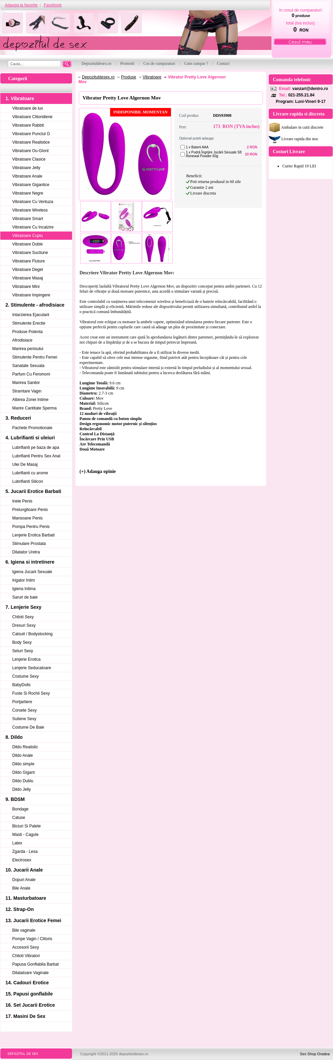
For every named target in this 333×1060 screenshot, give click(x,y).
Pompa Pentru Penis (31, 526)
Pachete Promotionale (32, 427)
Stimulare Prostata (29, 543)
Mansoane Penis (27, 518)
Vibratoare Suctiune (30, 252)
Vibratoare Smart (27, 218)
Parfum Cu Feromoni (31, 374)
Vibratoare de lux (27, 108)
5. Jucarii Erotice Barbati (33, 491)
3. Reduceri (18, 418)
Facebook (53, 5)
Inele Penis (22, 501)
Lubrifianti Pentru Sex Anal (36, 456)
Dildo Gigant (23, 772)
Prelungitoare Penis (30, 509)
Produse (128, 77)
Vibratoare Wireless (30, 210)
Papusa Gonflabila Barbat (35, 964)
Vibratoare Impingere (31, 295)
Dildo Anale (22, 755)
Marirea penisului (27, 348)
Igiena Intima (24, 588)
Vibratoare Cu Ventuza (32, 201)
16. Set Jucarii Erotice (30, 1005)
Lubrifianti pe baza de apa (35, 447)
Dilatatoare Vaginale (30, 972)
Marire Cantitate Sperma (34, 408)
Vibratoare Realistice (31, 142)
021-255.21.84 (301, 95)
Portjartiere (22, 701)
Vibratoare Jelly (26, 167)
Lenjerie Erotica (26, 659)
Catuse (18, 817)
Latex (17, 843)
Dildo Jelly (21, 789)
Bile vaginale (23, 930)
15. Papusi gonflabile (29, 994)
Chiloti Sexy (23, 617)
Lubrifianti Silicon (27, 481)
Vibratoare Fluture (28, 261)
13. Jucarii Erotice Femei (33, 920)
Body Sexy (22, 642)
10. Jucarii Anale (24, 870)
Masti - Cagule (25, 834)
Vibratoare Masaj (27, 278)
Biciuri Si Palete (26, 826)
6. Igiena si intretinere (29, 562)
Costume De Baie (28, 727)
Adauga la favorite (21, 5)
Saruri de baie (25, 597)
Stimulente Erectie (28, 323)
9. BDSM (15, 799)
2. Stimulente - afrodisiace (35, 305)
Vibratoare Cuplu (27, 235)
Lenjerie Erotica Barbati (33, 535)
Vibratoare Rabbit (28, 125)
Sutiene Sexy (24, 718)
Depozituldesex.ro (98, 77)
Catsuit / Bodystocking (32, 634)
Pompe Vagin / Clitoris (32, 938)
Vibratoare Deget (27, 269)
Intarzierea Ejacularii (30, 314)
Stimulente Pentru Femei (34, 357)
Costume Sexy (25, 676)
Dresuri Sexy (24, 625)
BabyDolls (21, 684)
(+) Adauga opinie (98, 471)
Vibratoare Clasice (29, 159)
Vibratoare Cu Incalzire (33, 227)
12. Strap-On (19, 909)
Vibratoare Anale (27, 176)
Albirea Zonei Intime (30, 399)
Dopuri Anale (24, 879)
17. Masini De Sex (25, 1016)
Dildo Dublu (22, 781)
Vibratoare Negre (27, 193)
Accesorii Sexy (25, 947)
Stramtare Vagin (26, 391)
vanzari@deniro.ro (310, 88)
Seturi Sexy (22, 650)
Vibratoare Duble (27, 244)
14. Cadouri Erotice (27, 982)
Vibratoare (152, 77)
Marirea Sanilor (26, 382)
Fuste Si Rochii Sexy (31, 693)
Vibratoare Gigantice (30, 184)
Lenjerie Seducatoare (31, 667)
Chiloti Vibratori (26, 955)
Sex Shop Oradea (315, 1054)
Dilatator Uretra (26, 552)
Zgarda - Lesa (25, 851)
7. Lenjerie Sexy (23, 607)
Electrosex (21, 860)
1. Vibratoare (19, 98)
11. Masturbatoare (25, 898)
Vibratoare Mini (25, 286)
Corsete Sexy (24, 710)
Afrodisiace (22, 340)
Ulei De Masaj (25, 464)
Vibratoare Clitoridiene (32, 116)
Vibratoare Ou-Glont (30, 150)
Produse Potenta (27, 331)
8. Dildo (14, 737)
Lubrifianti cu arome (30, 473)
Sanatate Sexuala (28, 365)
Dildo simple (23, 764)
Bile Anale (21, 888)
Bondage (20, 809)
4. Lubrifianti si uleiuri (30, 437)
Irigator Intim (23, 580)
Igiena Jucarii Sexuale (32, 571)
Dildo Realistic (25, 747)
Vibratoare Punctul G (31, 133)
